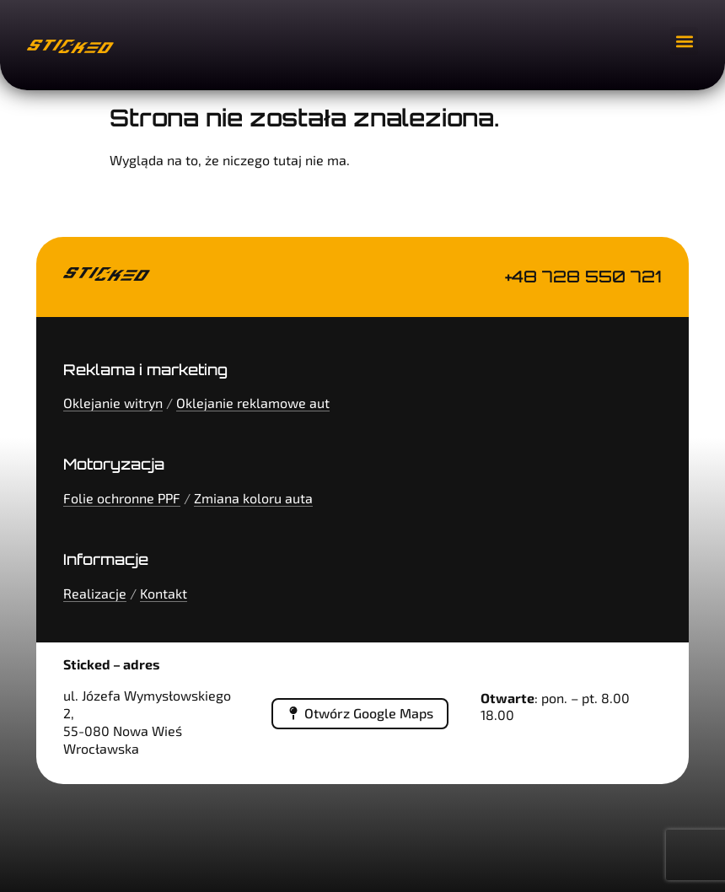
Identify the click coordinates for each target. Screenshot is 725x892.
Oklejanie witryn (113, 403)
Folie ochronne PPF (121, 498)
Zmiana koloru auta (253, 498)
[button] (684, 41)
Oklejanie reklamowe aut (253, 403)
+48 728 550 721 (583, 276)
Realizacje (94, 593)
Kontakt (163, 593)
